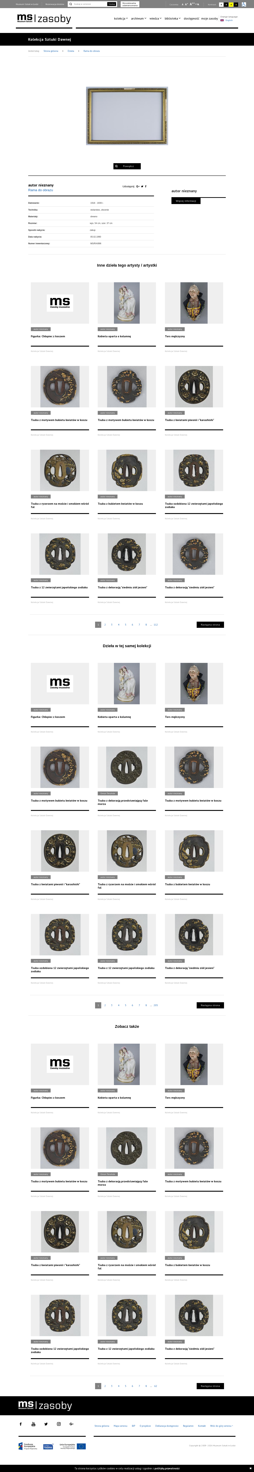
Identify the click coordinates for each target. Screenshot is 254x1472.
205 (156, 1005)
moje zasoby (209, 18)
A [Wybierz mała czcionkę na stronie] (182, 4)
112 (156, 624)
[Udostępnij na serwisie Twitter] (142, 186)
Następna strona (210, 624)
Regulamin (188, 1425)
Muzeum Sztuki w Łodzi (27, 4)
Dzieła (71, 51)
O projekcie (145, 1425)
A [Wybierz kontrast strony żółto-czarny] (231, 4)
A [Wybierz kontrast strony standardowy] (221, 4)
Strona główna (51, 51)
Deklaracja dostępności (167, 1425)
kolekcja (119, 18)
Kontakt (202, 1425)
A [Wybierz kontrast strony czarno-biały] (226, 4)
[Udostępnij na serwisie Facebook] (145, 186)
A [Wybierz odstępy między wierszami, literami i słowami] (198, 4)
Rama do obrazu (92, 51)
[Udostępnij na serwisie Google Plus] (138, 186)
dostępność (191, 18)
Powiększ (128, 166)
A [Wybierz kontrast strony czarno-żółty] (236, 4)
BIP (133, 1425)
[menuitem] (121, 18)
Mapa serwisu (120, 1425)
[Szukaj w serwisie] (87, 4)
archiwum (137, 18)
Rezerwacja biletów (55, 4)
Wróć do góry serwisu (221, 1426)
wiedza (154, 18)
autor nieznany (41, 185)
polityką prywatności (167, 1468)
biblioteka (171, 18)
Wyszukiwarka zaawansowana (130, 4)
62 (155, 1386)
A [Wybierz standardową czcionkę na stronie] (186, 4)
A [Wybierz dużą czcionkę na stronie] (192, 4)
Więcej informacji (186, 201)
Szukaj (111, 4)
